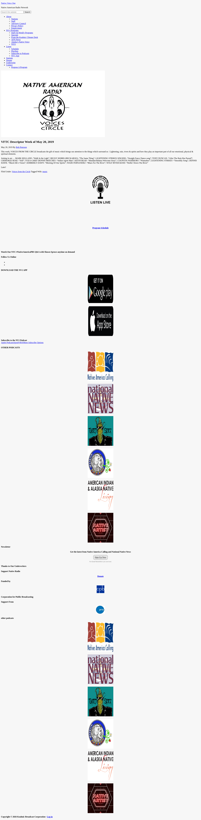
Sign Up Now (100, 557)
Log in (50, 817)
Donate (100, 576)
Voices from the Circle (21, 171)
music (44, 171)
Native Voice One (8, 3)
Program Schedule (100, 228)
